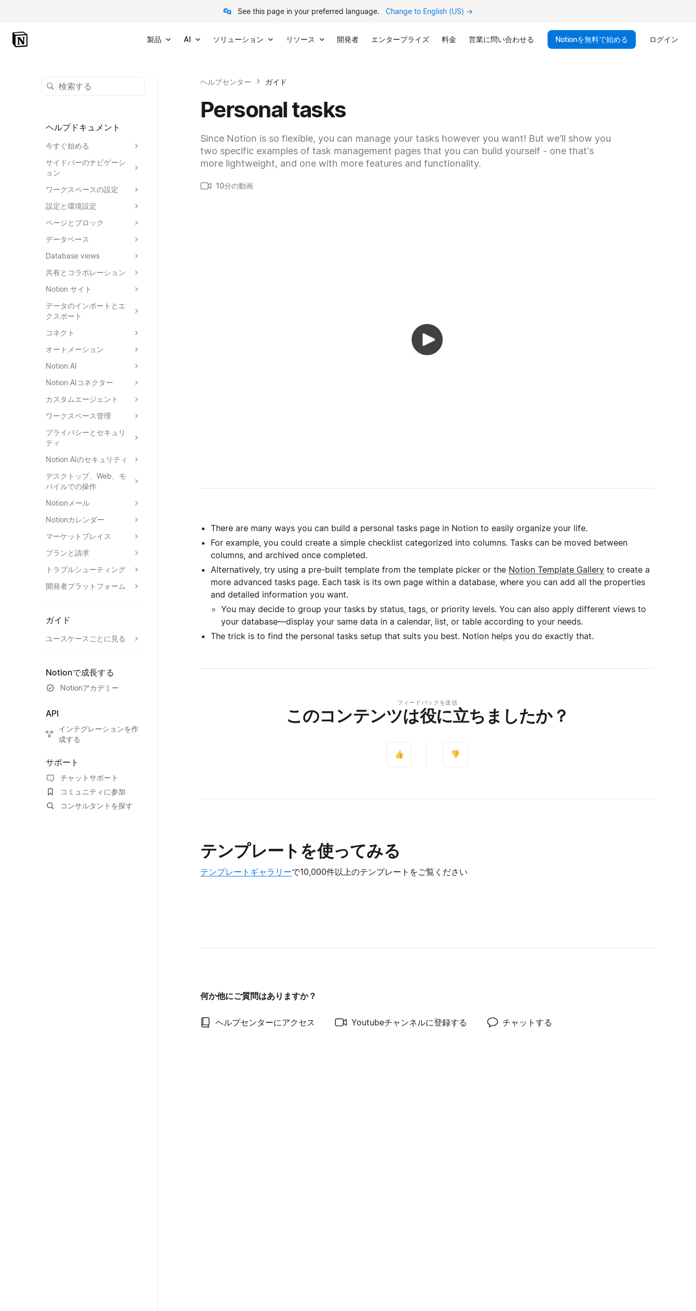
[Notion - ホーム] (21, 39)
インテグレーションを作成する (92, 734)
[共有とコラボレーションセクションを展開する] (93, 272)
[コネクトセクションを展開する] (93, 333)
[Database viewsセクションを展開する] (93, 256)
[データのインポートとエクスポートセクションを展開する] (93, 311)
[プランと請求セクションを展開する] (93, 553)
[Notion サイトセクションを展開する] (93, 289)
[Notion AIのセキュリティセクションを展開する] (93, 459)
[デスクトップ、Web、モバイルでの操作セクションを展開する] (93, 481)
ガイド (276, 81)
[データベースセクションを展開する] (93, 239)
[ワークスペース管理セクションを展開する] (93, 416)
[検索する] (93, 86)
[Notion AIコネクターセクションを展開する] (93, 382)
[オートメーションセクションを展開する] (93, 349)
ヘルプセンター (225, 81)
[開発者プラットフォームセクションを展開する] (93, 586)
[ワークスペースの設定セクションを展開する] (93, 189)
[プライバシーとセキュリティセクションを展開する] (93, 437)
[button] (93, 86)
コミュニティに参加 (86, 791)
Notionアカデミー (82, 688)
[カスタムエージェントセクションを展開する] (93, 399)
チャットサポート (82, 777)
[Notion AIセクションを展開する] (93, 366)
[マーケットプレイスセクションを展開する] (93, 536)
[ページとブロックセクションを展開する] (93, 222)
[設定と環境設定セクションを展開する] (93, 206)
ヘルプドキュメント (83, 127)
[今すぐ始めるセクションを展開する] (93, 146)
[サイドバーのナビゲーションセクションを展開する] (93, 167)
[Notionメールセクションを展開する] (93, 503)
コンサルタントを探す (89, 805)
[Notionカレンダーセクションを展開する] (93, 519)
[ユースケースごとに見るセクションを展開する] (93, 638)
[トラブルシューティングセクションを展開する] (93, 569)
